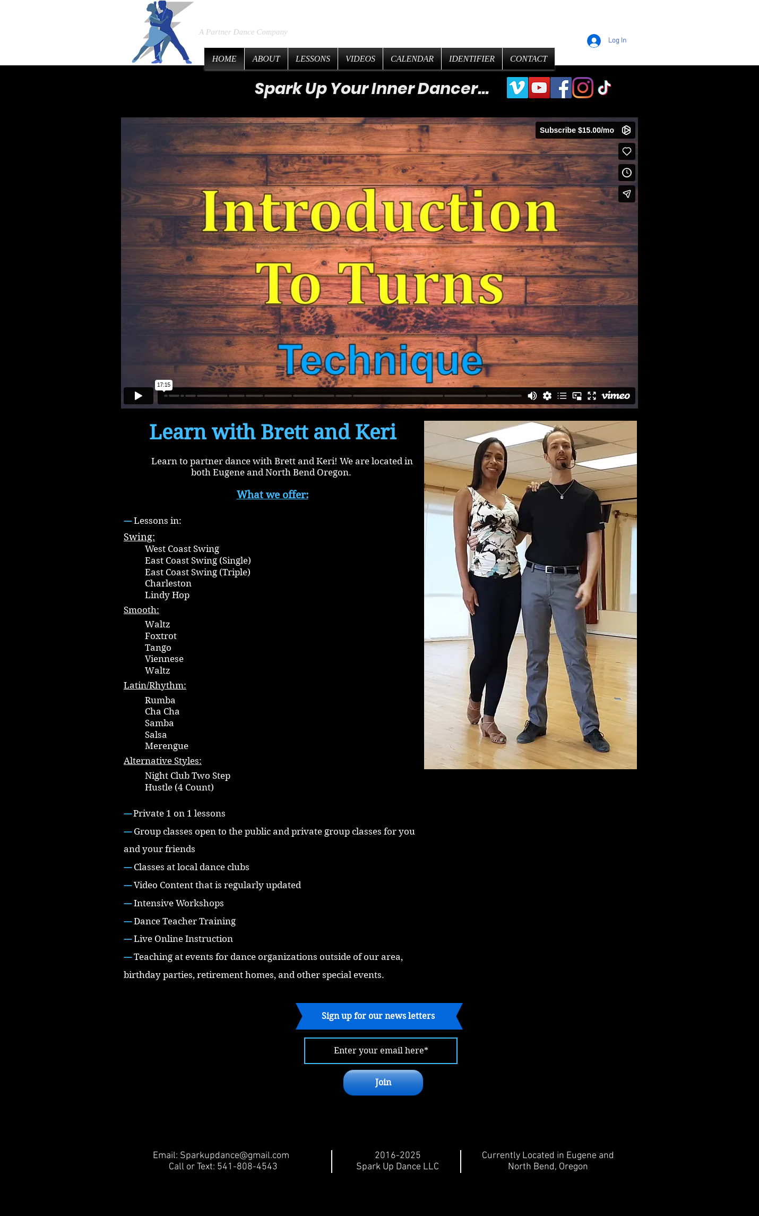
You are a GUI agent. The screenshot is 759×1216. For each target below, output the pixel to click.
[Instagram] (582, 87)
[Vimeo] (517, 87)
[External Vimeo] (379, 263)
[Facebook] (561, 87)
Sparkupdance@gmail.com (234, 1155)
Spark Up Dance (280, 10)
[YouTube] (539, 87)
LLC (376, 11)
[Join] (383, 1082)
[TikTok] (604, 87)
